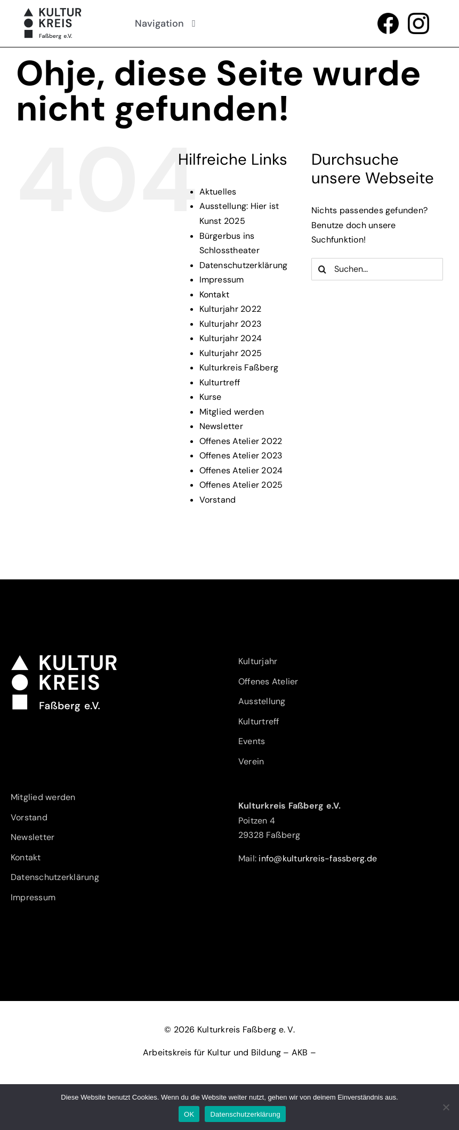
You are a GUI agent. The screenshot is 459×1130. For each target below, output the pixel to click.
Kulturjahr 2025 (230, 353)
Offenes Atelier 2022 (241, 441)
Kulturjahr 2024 (230, 338)
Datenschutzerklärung (243, 265)
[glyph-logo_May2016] (418, 16)
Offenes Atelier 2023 (241, 455)
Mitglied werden (231, 411)
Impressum (221, 279)
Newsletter (221, 426)
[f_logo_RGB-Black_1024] (388, 16)
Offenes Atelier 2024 (241, 470)
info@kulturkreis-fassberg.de (318, 858)
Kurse (210, 396)
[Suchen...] (377, 269)
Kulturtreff (219, 382)
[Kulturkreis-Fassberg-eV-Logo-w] (64, 658)
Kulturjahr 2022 (230, 308)
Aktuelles (218, 191)
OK (189, 1114)
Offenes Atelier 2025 (241, 484)
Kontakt (214, 294)
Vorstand (217, 499)
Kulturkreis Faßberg (239, 367)
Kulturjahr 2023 (230, 323)
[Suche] (322, 269)
